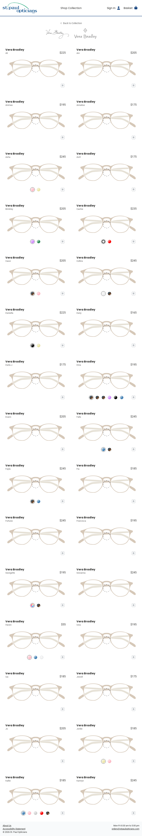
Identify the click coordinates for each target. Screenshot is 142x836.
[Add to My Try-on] (63, 85)
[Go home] (20, 8)
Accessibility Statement (14, 829)
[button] (130, 8)
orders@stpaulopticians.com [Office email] (125, 829)
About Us (7, 825)
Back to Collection (71, 23)
